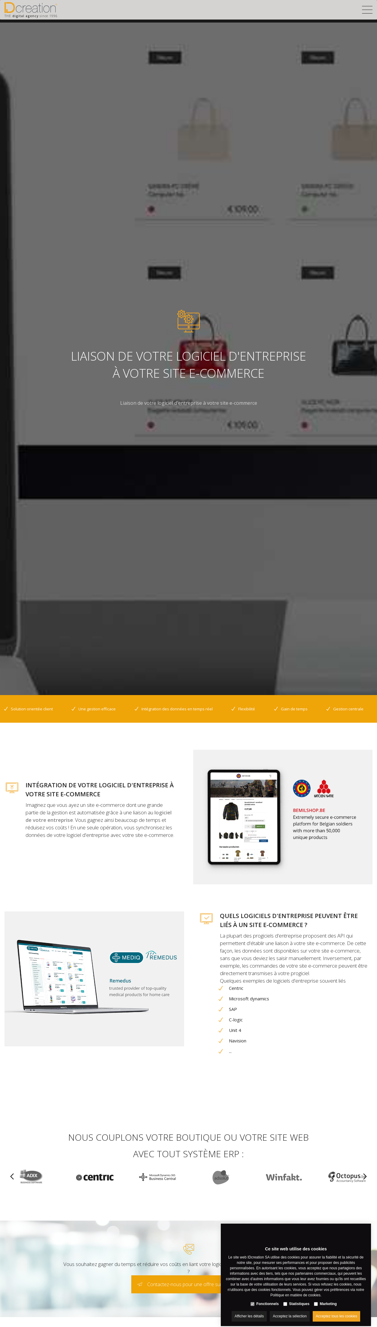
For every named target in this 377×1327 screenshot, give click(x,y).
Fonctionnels (267, 1299)
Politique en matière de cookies (295, 1290)
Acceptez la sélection (290, 1311)
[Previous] (12, 1177)
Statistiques (299, 1299)
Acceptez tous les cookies (336, 1311)
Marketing (328, 1299)
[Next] (365, 1177)
